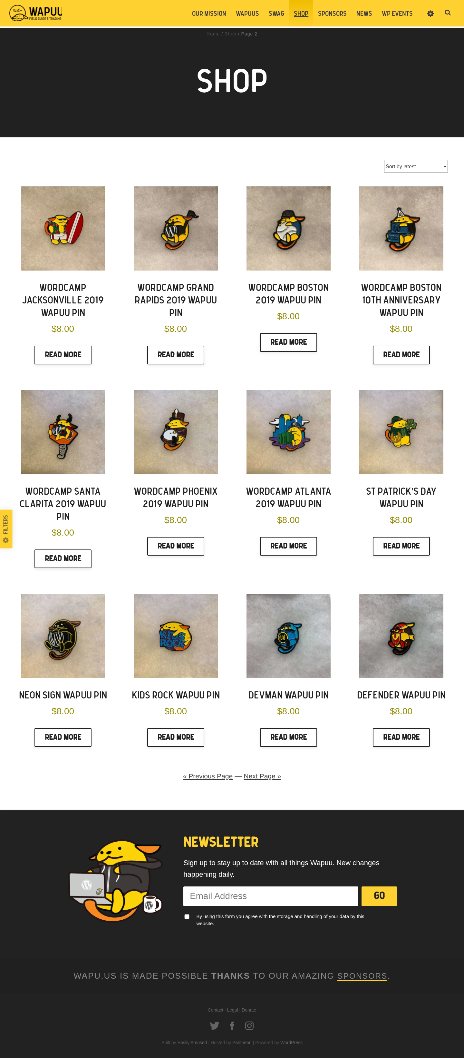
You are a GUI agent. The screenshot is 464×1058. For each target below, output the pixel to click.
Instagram (249, 1025)
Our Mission (209, 14)
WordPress (291, 1042)
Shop (301, 14)
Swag (276, 14)
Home (213, 33)
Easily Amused (192, 1042)
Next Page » (263, 776)
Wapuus (42, 13)
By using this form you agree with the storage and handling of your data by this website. (280, 919)
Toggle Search (447, 13)
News (364, 14)
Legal (232, 1010)
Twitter (214, 1025)
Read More (63, 355)
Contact (215, 1010)
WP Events (397, 14)
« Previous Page (207, 776)
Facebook (232, 1025)
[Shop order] (416, 166)
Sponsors (332, 14)
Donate (249, 1010)
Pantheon (242, 1042)
